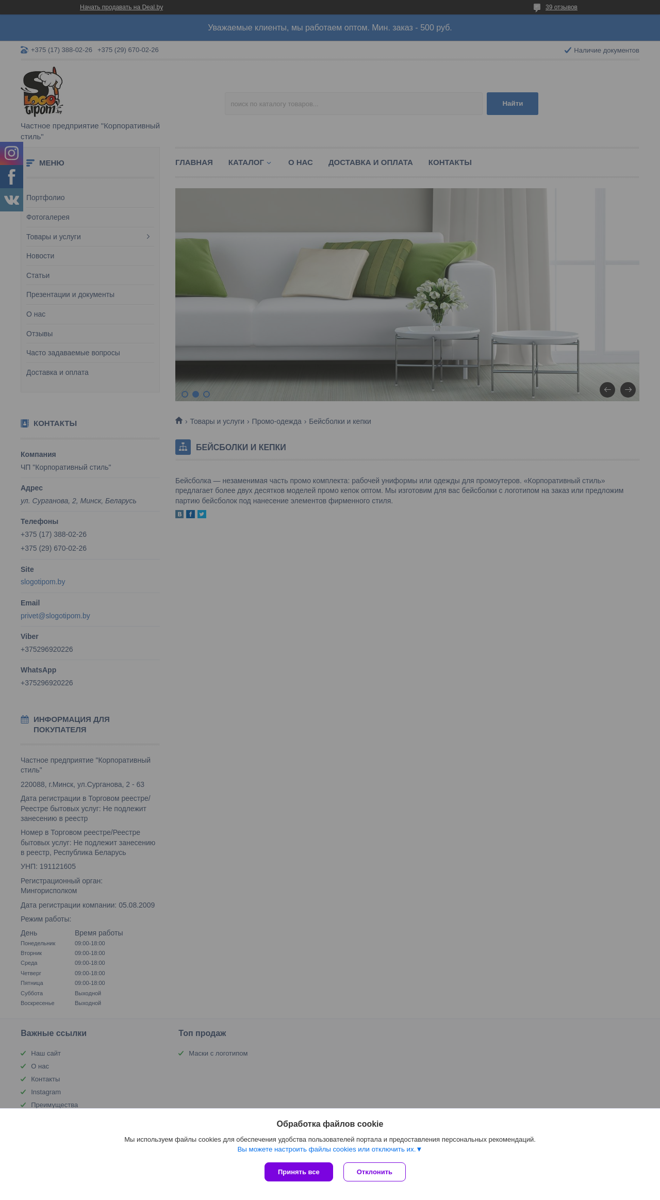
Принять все (299, 1172)
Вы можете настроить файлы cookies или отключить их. (326, 1149)
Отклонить (374, 1172)
